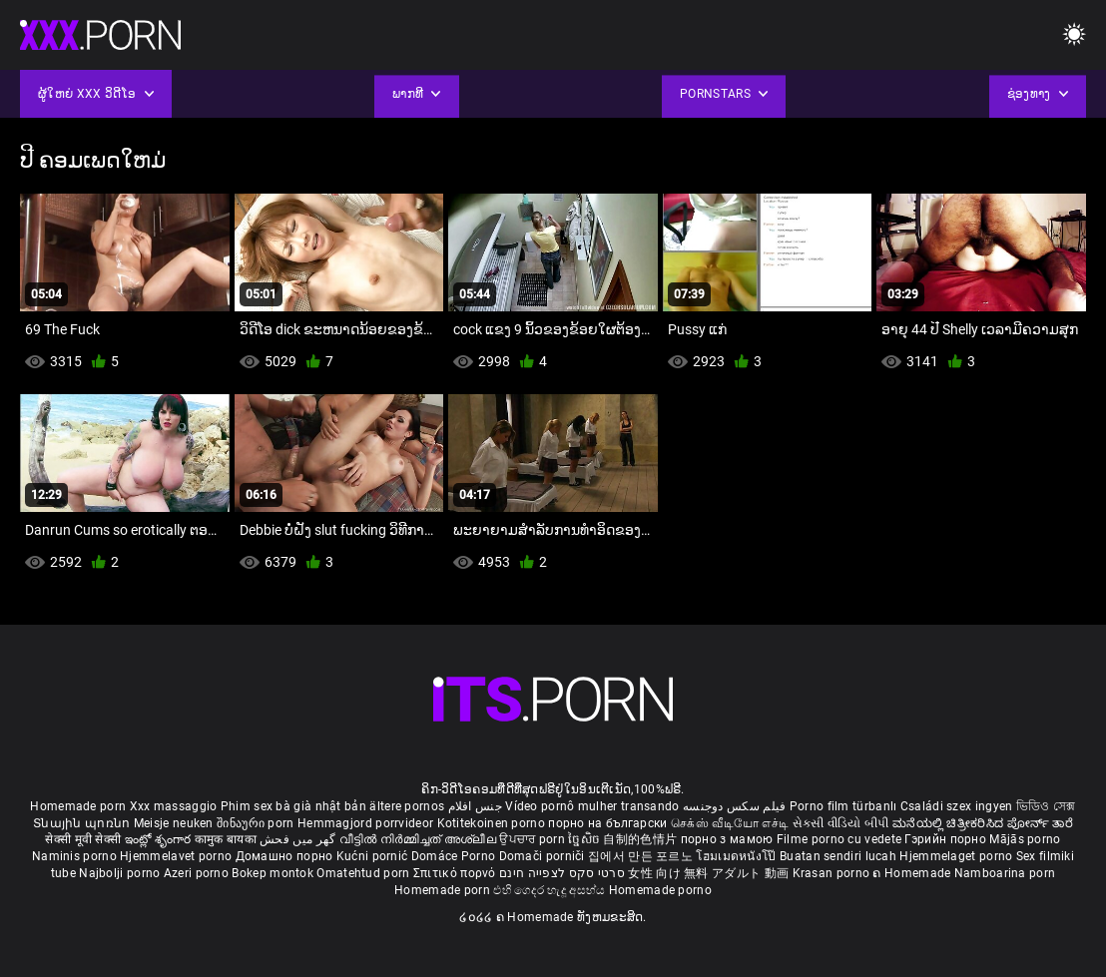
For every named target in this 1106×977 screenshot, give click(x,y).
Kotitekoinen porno (493, 823)
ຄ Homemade (912, 873)
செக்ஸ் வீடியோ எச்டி (730, 823)
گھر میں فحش (299, 839)
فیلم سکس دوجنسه (735, 806)
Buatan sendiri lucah (839, 856)
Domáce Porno (455, 856)
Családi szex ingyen (956, 806)
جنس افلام (475, 806)
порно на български (607, 823)
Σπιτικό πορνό (456, 873)
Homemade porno (660, 890)
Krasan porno (833, 873)
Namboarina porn (1005, 873)
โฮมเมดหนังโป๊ (738, 856)
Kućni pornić (373, 856)
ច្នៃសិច (585, 839)
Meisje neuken (174, 823)
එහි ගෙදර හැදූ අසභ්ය (551, 890)
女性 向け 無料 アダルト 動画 (708, 873)
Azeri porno (198, 873)
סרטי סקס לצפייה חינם (562, 873)
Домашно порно (286, 856)
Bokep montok (272, 873)
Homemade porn (79, 806)
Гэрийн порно (946, 839)
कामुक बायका (227, 839)
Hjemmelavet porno (177, 856)
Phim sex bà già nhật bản (293, 806)
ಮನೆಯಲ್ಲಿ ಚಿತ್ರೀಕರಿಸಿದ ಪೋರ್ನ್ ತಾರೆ (982, 823)
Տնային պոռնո (83, 823)
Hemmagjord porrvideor (367, 823)
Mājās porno (1024, 839)
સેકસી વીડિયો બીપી (841, 823)
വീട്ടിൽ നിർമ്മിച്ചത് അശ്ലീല (419, 839)
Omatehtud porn (364, 873)
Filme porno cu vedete (839, 839)
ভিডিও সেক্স (1046, 806)
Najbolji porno (119, 873)
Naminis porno (76, 856)
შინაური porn (257, 823)
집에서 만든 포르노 (642, 856)
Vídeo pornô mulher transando (592, 806)
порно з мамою (727, 839)
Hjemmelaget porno (957, 856)
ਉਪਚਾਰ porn (533, 839)
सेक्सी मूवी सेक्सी (83, 839)
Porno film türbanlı (843, 806)
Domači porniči (544, 856)
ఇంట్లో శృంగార (160, 839)
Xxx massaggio (174, 806)
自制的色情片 (641, 839)
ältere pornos (406, 806)
